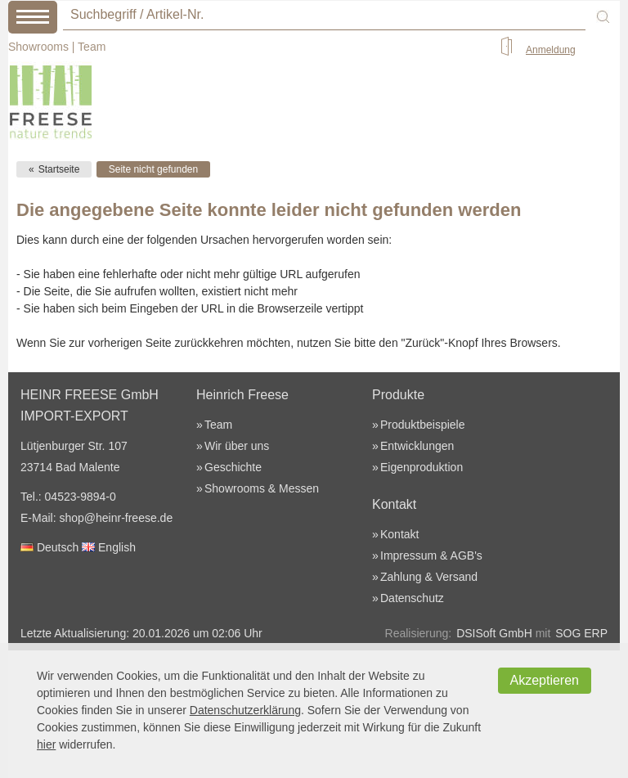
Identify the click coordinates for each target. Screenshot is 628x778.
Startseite (59, 169)
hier (46, 744)
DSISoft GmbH (494, 633)
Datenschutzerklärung (245, 710)
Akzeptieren (545, 680)
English (109, 547)
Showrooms (38, 46)
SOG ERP (581, 633)
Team (91, 46)
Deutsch (49, 547)
